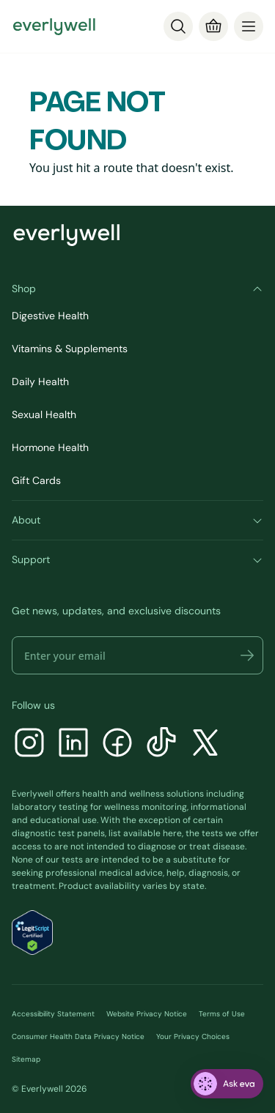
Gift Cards (36, 480)
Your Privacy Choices (193, 1036)
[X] (205, 744)
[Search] (178, 26)
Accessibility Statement (53, 1014)
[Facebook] (117, 744)
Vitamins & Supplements (70, 348)
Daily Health (40, 381)
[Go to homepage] (54, 26)
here (172, 833)
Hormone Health (50, 447)
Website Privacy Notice (146, 1014)
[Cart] (213, 26)
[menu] (248, 26)
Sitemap (26, 1059)
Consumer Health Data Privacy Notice (78, 1036)
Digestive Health (50, 315)
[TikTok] (161, 744)
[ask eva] (227, 1083)
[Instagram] (29, 744)
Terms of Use (222, 1014)
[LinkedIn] (73, 744)
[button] (247, 655)
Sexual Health (44, 414)
